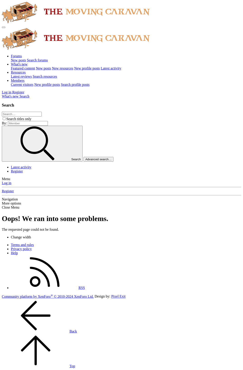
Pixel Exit (118, 296)
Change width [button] (21, 237)
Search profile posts (75, 84)
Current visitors (22, 84)
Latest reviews (21, 76)
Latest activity (111, 68)
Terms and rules (22, 245)
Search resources (45, 76)
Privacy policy (21, 249)
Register (17, 171)
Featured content (23, 68)
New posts (18, 60)
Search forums (37, 60)
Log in (6, 183)
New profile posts (87, 68)
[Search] (24, 96)
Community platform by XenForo (48, 296)
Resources (18, 72)
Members (17, 80)
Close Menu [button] (10, 207)
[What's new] (10, 96)
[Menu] (3, 27)
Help (14, 253)
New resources (62, 68)
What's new (19, 64)
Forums (16, 56)
